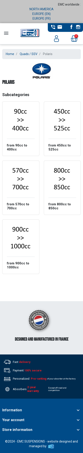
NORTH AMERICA (41, 9)
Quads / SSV (28, 54)
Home (10, 54)
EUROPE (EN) (41, 14)
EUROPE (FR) (42, 18)
